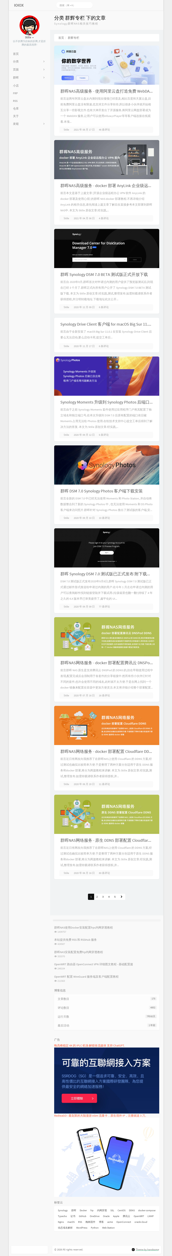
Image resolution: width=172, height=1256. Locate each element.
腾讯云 (126, 1216)
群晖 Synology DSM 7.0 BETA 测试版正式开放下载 (104, 274)
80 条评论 (104, 873)
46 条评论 (104, 129)
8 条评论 (104, 307)
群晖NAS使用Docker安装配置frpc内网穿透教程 (83, 927)
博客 (101, 1221)
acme (110, 1221)
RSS (80, 1221)
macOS (71, 1221)
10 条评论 (104, 518)
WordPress (81, 1227)
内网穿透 (102, 1210)
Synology (63, 1210)
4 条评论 (104, 218)
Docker (83, 1210)
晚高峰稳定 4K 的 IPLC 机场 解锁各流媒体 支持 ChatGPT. (89, 1045)
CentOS (121, 1210)
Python (95, 1227)
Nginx (61, 1221)
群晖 (73, 1210)
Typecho (62, 1216)
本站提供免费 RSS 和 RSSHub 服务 (75, 940)
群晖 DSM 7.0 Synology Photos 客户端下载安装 (101, 490)
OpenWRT (139, 1216)
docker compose (147, 1210)
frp (92, 1210)
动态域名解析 (65, 1227)
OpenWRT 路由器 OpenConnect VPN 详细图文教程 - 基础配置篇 (93, 964)
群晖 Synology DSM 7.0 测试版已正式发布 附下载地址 (107, 573)
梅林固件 (90, 1221)
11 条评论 (104, 784)
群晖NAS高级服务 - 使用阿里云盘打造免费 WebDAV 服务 (110, 91)
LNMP (150, 1216)
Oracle (106, 1216)
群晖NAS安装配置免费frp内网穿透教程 (78, 952)
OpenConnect (123, 1221)
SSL (112, 1210)
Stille (66, 129)
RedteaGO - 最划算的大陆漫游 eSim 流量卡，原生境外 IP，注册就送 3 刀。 (101, 1115)
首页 (61, 38)
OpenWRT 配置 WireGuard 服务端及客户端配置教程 (86, 976)
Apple (116, 1216)
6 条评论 (104, 346)
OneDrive (94, 1216)
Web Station (108, 1227)
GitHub (82, 1216)
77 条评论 (104, 606)
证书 (72, 1216)
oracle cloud (141, 1221)
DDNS (132, 1210)
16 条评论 (104, 695)
